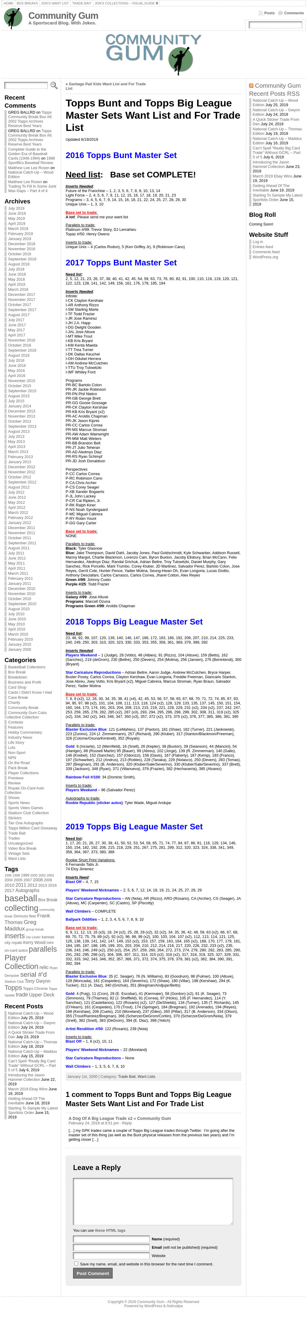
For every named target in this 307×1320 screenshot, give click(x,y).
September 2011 (22, 543)
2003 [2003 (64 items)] (50, 875)
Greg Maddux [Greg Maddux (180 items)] (20, 925)
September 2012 (22, 482)
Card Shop (17, 687)
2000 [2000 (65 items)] (34, 875)
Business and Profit (24, 682)
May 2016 (16, 370)
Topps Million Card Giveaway (32, 828)
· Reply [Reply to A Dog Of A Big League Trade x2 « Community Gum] (126, 1123)
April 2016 (16, 375)
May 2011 (16, 563)
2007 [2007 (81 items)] (28, 880)
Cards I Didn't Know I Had (30, 692)
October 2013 (19, 421)
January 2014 (19, 406)
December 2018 (21, 244)
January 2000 (19, 649)
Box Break (17, 672)
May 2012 (16, 502)
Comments (294, 13)
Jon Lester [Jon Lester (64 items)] (33, 937)
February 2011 (20, 578)
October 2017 (19, 304)
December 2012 (21, 467)
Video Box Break (22, 848)
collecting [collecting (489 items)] (21, 908)
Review (14, 783)
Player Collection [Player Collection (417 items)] (21, 961)
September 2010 (22, 604)
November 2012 (21, 472)
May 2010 (16, 624)
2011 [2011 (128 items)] (20, 885)
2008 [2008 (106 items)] (38, 879)
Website (158, 1264)
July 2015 (16, 401)
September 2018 (22, 259)
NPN (12, 757)
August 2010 (19, 609)
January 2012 (19, 522)
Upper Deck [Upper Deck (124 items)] (41, 994)
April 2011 (16, 568)
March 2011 (18, 573)
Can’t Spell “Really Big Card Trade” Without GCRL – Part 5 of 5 (32, 1065)
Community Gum (63, 15)
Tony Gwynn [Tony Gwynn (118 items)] (38, 981)
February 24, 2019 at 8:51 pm (94, 1123)
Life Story (16, 742)
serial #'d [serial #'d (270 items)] (33, 974)
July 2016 (16, 360)
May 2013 (16, 441)
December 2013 (21, 411)
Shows (13, 797)
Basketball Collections (26, 667)
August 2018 (19, 264)
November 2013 (21, 416)
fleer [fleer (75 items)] (32, 916)
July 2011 (16, 553)
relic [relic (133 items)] (44, 967)
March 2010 (18, 634)
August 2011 (19, 548)
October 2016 (19, 345)
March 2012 (18, 512)
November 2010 (21, 593)
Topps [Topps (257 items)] (13, 987)
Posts (269, 13)
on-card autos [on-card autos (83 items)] (16, 950)
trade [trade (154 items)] (22, 995)
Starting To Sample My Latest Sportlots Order (33, 1110)
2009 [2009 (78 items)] (48, 880)
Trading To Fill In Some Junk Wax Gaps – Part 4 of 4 (32, 188)
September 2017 (22, 309)
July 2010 (16, 614)
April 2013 (16, 446)
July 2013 (16, 436)
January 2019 (19, 239)
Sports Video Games (25, 808)
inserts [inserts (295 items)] (14, 936)
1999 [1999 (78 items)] (25, 875)
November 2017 (21, 299)
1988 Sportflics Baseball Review (31, 160)
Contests (15, 722)
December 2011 (21, 527)
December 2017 (21, 294)
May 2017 (16, 330)
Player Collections (23, 773)
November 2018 (21, 249)
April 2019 (16, 223)
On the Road (19, 763)
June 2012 (17, 497)
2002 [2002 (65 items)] (42, 875)
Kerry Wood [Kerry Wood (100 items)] (34, 942)
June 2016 (17, 365)
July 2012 (16, 492)
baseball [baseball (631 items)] (20, 898)
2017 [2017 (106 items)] (9, 890)
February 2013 (20, 457)
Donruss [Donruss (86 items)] (20, 916)
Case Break (18, 697)
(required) (166, 1248)
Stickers (15, 818)
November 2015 (21, 380)
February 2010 (20, 639)
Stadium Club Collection (28, 813)
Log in (258, 241)
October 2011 (19, 538)
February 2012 (20, 517)
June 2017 (17, 325)
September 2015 (22, 391)
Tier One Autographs (25, 823)
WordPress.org (265, 257)
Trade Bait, (128, 1076)
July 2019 (16, 208)
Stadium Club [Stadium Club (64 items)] (14, 981)
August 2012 (19, 487)
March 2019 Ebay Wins (27, 1089)
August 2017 (19, 315)
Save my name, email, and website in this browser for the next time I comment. (146, 1273)
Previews (16, 778)
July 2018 (16, 269)
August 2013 (19, 431)
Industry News (20, 737)
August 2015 (19, 396)
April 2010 (16, 629)
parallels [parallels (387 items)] (43, 949)
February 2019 (20, 233)
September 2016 (22, 350)
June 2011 (17, 558)
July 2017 (16, 320)
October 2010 (19, 598)
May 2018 (16, 279)
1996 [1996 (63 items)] (8, 875)
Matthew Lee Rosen (25, 182)
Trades (14, 838)
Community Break (23, 707)
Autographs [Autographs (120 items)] (27, 890)
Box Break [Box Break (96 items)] (48, 899)
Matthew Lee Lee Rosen (28, 168)
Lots (11, 747)
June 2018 (17, 274)
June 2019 (17, 213)
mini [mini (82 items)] (49, 942)
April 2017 (16, 335)
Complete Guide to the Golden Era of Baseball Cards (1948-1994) (27, 153)
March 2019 (18, 228)
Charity (14, 702)
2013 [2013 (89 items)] (42, 885)
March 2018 (18, 289)
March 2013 (18, 451)
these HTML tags (110, 1239)
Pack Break (17, 768)
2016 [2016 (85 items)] (52, 885)
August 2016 (19, 355)
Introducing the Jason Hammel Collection (26, 1077)
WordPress (153, 1315)
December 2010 (21, 588)
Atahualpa (174, 1315)
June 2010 (17, 619)
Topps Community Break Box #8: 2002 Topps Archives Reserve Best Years (30, 119)
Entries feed (263, 247)
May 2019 (16, 218)
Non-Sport (16, 752)
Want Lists (17, 858)
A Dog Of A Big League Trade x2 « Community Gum (120, 1118)
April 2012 (16, 507)
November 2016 (21, 340)
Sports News (19, 802)
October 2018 (19, 254)
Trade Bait (17, 833)
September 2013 (22, 426)
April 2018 (16, 284)
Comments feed (266, 252)
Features (15, 727)
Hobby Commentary (25, 732)
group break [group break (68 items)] (35, 929)
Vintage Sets (19, 853)
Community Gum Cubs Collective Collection (25, 714)
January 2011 (19, 583)
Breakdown (17, 677)
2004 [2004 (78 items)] (8, 880)
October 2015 (19, 386)
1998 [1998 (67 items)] (16, 875)
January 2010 (19, 644)
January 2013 (19, 462)
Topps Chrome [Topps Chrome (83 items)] (35, 988)
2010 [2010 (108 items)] (9, 885)
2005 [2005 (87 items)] (18, 880)
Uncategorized (20, 843)
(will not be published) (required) (185, 1256)
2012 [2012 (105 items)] (32, 885)
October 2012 (19, 477)
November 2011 (21, 533)
